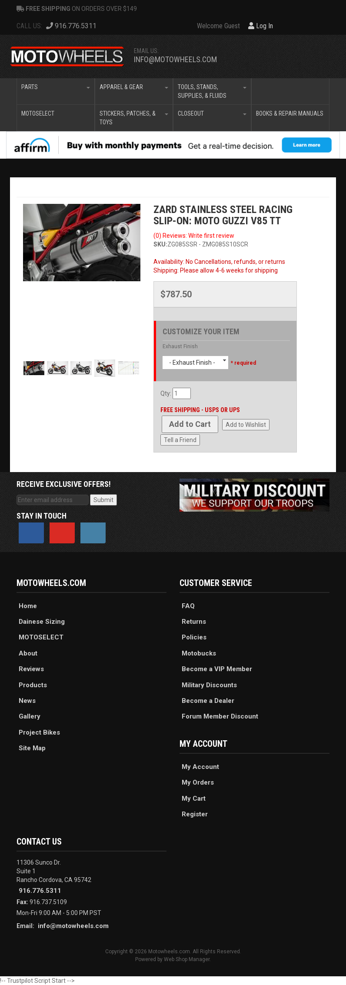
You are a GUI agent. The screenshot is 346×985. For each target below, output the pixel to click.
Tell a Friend (180, 439)
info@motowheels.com (175, 59)
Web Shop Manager (187, 959)
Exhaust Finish (180, 346)
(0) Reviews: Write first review (193, 235)
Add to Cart (190, 424)
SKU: (160, 244)
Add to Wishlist (246, 424)
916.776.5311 (40, 891)
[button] (55, 91)
